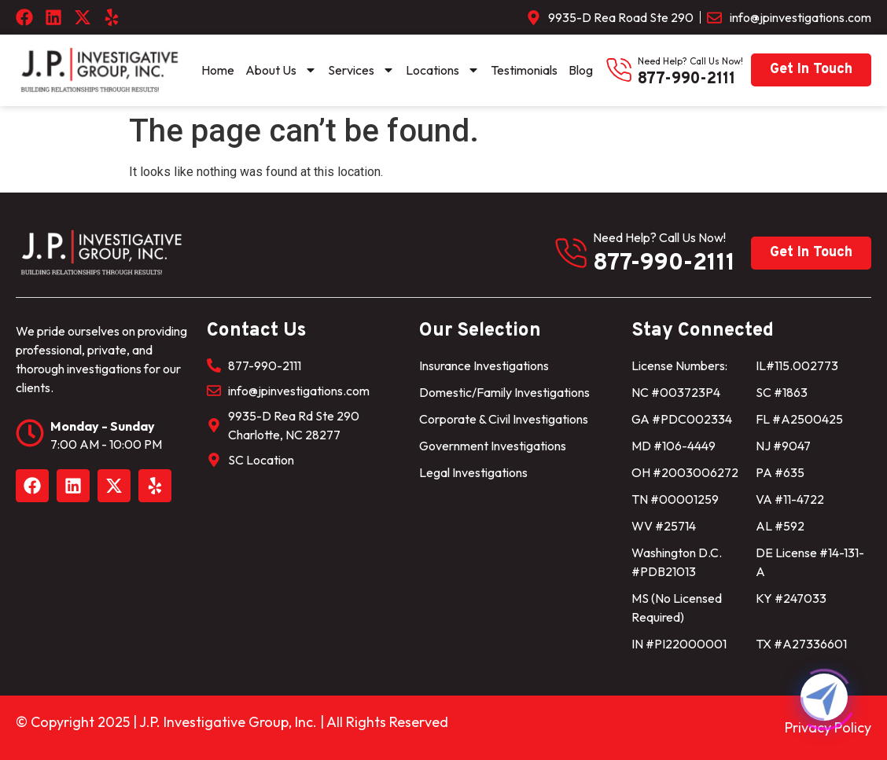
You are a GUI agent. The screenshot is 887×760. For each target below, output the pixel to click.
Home (217, 70)
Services (361, 70)
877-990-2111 (686, 79)
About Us (281, 70)
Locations (443, 70)
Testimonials (524, 70)
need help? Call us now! (690, 61)
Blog (581, 70)
